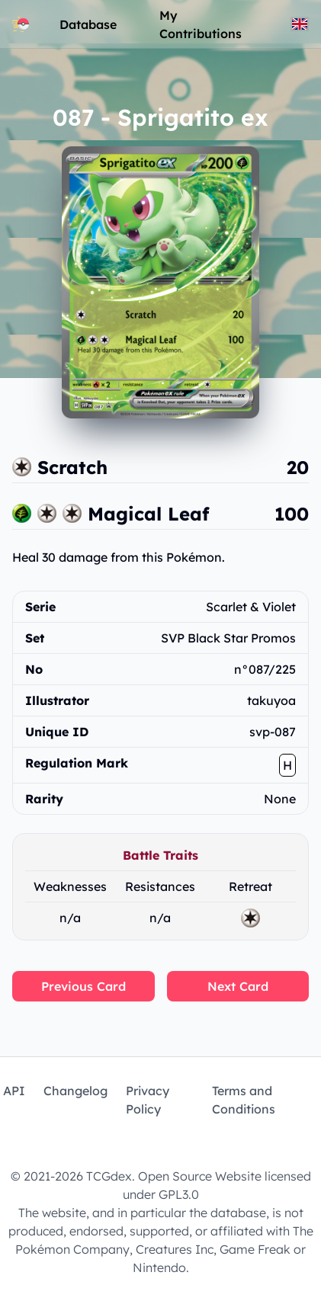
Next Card (237, 986)
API (14, 1090)
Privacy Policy (147, 1100)
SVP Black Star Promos (228, 638)
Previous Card (83, 986)
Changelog (75, 1090)
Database (88, 24)
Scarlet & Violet (251, 606)
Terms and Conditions (243, 1100)
